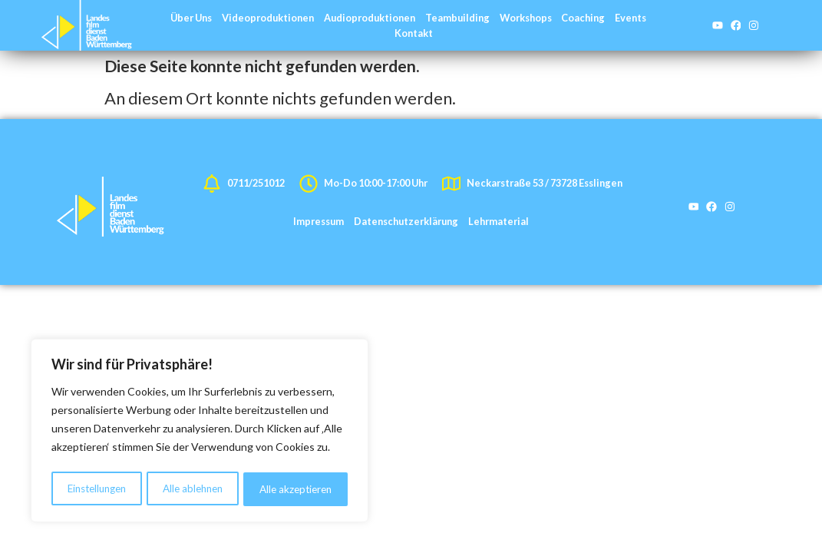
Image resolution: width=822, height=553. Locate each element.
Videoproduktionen (268, 18)
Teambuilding (457, 18)
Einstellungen (97, 488)
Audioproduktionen (369, 18)
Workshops (526, 18)
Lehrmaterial (498, 221)
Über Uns (191, 18)
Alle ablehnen (193, 488)
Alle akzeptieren (296, 488)
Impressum (318, 221)
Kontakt (413, 33)
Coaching (583, 18)
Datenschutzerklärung (406, 221)
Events (630, 18)
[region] (199, 432)
